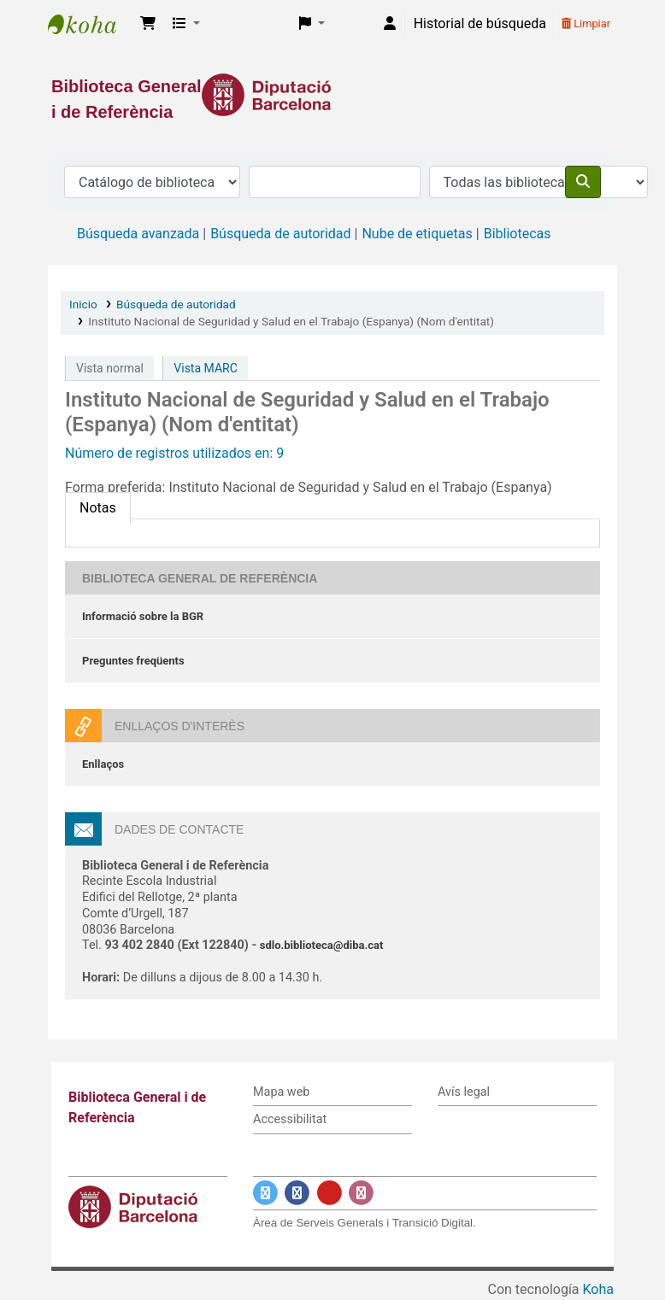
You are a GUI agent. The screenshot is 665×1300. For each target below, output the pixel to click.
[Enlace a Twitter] (265, 1193)
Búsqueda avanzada (138, 233)
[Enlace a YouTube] (329, 1193)
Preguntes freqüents (133, 660)
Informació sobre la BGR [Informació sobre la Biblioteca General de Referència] (142, 616)
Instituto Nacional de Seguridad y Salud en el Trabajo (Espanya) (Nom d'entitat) (291, 321)
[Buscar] (583, 182)
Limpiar (586, 23)
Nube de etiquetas (417, 233)
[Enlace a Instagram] (361, 1193)
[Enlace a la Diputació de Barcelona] (332, 94)
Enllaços (103, 764)
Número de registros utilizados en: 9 (174, 453)
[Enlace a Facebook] (297, 1193)
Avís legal (464, 1092)
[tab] (98, 508)
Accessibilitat (290, 1119)
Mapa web (281, 1092)
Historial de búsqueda (480, 23)
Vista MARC (205, 368)
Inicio (83, 304)
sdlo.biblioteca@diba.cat (322, 945)
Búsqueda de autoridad (280, 233)
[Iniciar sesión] (389, 24)
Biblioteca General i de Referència (90, 24)
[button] (147, 24)
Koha (598, 1289)
